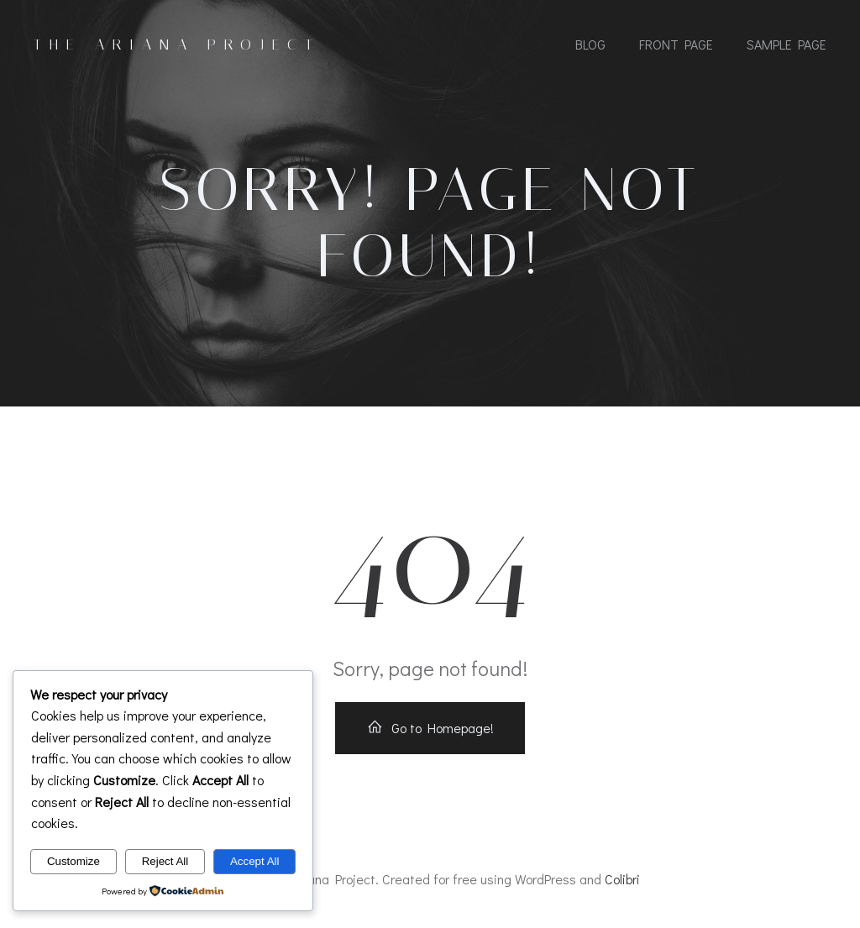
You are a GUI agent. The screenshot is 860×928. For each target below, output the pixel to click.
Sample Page (786, 44)
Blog (590, 44)
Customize (73, 861)
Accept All (255, 861)
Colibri (622, 879)
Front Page (676, 44)
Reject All (165, 861)
